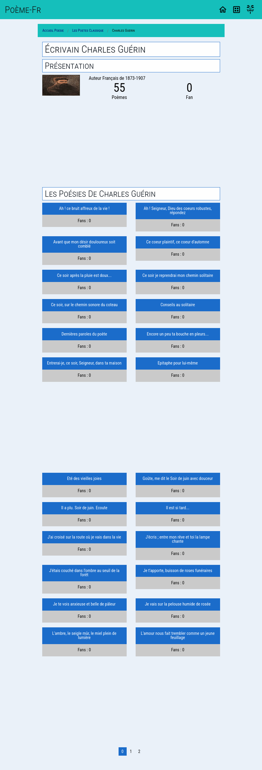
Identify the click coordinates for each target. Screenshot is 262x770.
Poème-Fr (23, 9)
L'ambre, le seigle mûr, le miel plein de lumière (84, 635)
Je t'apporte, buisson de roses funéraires (177, 570)
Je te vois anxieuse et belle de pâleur (84, 604)
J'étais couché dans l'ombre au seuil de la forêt (84, 572)
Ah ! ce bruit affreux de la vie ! (84, 208)
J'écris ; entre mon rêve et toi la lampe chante (178, 539)
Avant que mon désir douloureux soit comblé (84, 244)
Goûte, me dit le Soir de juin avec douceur (178, 478)
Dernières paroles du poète (84, 334)
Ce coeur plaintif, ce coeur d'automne (177, 242)
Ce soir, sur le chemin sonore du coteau (84, 304)
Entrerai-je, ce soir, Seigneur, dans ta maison (84, 363)
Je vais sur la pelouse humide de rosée (178, 604)
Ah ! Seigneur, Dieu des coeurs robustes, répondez (178, 210)
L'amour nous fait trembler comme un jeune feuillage (177, 635)
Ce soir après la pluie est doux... (84, 275)
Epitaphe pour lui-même (177, 363)
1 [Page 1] (131, 751)
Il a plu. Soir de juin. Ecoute (84, 507)
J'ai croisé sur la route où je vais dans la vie (84, 537)
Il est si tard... (177, 507)
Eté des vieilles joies (84, 478)
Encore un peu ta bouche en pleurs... (177, 334)
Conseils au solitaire (177, 304)
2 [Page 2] (139, 751)
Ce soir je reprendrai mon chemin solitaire (178, 275)
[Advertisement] (131, 143)
